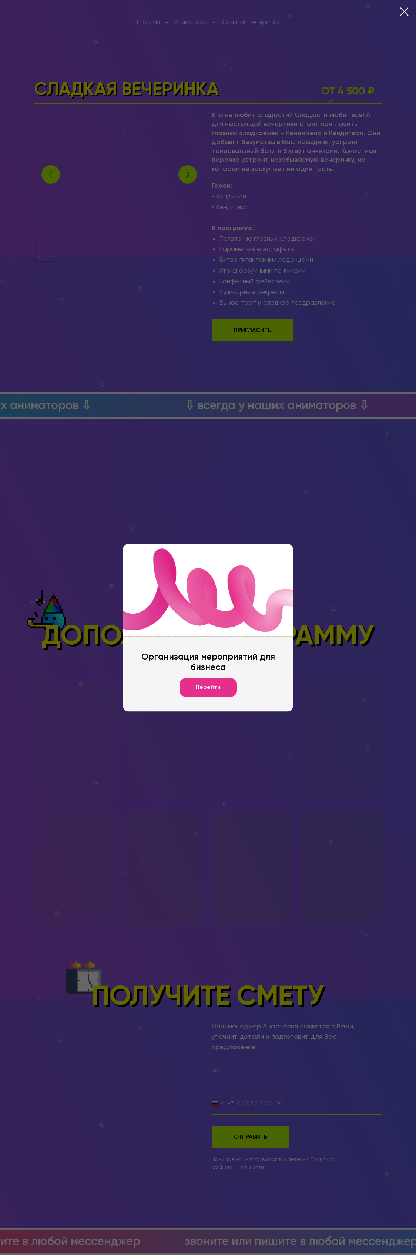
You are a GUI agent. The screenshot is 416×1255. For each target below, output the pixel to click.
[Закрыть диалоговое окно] (404, 12)
